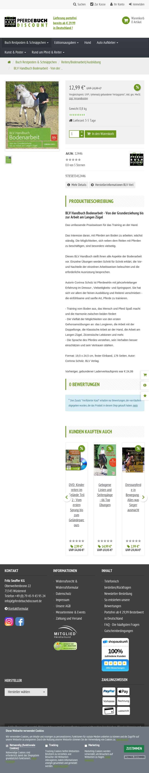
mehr (135, 405)
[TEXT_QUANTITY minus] (82, 135)
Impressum (62, 600)
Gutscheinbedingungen (118, 631)
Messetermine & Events (70, 612)
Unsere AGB (63, 606)
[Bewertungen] (145, 396)
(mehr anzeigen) (60, 766)
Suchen (82, 4)
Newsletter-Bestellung (118, 594)
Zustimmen (134, 749)
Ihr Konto (119, 4)
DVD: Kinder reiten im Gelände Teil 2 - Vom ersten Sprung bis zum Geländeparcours (76, 505)
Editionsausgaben (66, 43)
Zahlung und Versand (69, 619)
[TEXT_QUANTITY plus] (82, 133)
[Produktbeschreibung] (145, 385)
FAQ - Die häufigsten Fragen (121, 625)
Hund (87, 43)
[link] (126, 20)
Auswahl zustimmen (135, 757)
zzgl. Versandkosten (78, 98)
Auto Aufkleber (107, 43)
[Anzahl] (74, 134)
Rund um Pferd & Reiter (48, 52)
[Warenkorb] (145, 375)
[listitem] (109, 692)
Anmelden (138, 4)
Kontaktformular (16, 609)
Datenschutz (63, 594)
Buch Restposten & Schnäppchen (27, 43)
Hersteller (13, 681)
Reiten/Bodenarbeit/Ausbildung (81, 62)
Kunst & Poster (15, 52)
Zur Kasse (100, 4)
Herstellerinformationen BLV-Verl (112, 185)
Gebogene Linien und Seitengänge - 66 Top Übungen (105, 495)
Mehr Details (76, 185)
